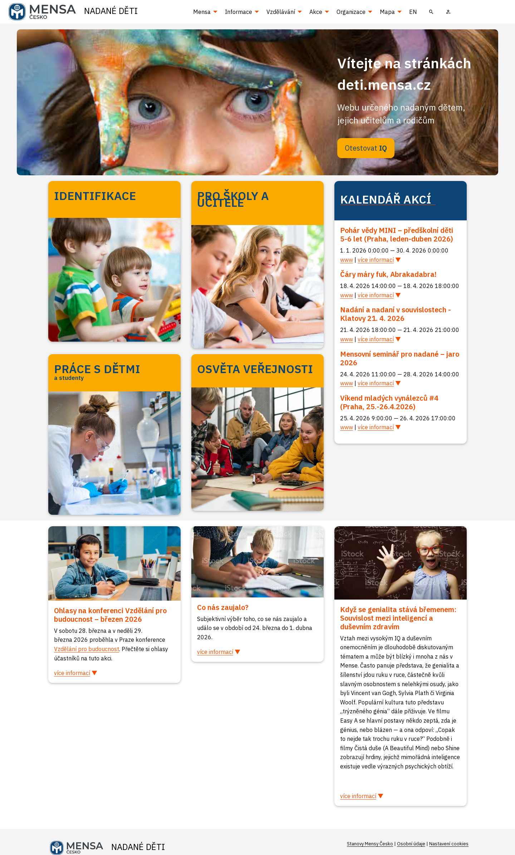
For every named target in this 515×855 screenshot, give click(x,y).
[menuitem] (431, 12)
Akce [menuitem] (315, 11)
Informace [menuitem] (238, 11)
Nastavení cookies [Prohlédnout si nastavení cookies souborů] (449, 844)
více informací (376, 259)
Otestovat (366, 148)
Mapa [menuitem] (387, 11)
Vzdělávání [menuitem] (280, 11)
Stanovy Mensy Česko (370, 844)
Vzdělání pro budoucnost (86, 649)
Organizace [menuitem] (351, 11)
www (346, 259)
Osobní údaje (411, 844)
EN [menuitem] (413, 11)
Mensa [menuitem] (202, 11)
